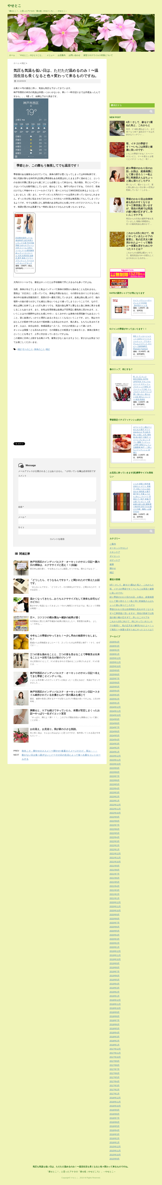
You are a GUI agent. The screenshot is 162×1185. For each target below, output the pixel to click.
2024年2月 (115, 748)
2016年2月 (115, 1138)
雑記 (20, 349)
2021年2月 (115, 894)
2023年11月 (115, 760)
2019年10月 (115, 959)
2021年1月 (115, 898)
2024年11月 (115, 711)
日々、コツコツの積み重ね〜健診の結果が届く (55, 617)
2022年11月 (115, 809)
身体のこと (39, 349)
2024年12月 (115, 707)
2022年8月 (115, 821)
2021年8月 (115, 870)
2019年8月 (115, 967)
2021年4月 (115, 886)
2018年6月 (115, 1024)
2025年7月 (115, 678)
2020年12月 (115, 902)
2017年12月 (115, 1049)
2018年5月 (115, 1028)
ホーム (12, 55)
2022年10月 (115, 813)
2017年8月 (115, 1065)
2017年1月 (115, 1093)
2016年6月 (115, 1122)
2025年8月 (115, 674)
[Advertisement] (36, 376)
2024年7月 (115, 727)
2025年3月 (115, 695)
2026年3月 (115, 646)
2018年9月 (115, 1012)
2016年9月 (115, 1110)
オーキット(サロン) (119, 548)
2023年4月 (115, 788)
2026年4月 (115, 642)
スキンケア (115, 552)
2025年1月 (115, 703)
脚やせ (113, 568)
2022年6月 (115, 829)
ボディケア (115, 560)
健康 (112, 564)
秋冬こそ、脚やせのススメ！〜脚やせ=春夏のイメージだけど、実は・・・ (59, 751)
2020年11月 (115, 906)
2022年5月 (115, 833)
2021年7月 (115, 874)
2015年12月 (115, 1146)
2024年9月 (115, 719)
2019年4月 (115, 984)
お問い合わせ (74, 55)
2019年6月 (115, 975)
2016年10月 (115, 1106)
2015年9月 (115, 1159)
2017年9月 (115, 1061)
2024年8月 (115, 723)
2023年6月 (115, 780)
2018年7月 (115, 1020)
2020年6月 (115, 927)
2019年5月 (115, 980)
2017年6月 (115, 1073)
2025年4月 (115, 691)
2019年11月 (115, 955)
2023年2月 (115, 796)
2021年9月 (115, 866)
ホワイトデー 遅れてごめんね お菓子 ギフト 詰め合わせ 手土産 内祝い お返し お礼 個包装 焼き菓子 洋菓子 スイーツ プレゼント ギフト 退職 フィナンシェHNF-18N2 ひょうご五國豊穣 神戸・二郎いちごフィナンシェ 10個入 (142, 440)
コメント (22, 475)
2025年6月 (115, 682)
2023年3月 (115, 792)
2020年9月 (115, 914)
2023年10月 (115, 764)
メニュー (51, 55)
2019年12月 (115, 951)
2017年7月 (115, 1069)
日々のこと (27, 349)
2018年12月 (115, 1000)
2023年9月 (115, 768)
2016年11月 (115, 1102)
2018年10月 (115, 1008)
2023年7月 (115, 776)
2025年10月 (115, 666)
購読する (116, 105)
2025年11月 (115, 662)
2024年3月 (115, 743)
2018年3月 (115, 1036)
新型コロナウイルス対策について (98, 55)
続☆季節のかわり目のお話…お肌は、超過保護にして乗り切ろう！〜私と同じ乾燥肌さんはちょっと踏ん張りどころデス (139, 174)
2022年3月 (115, 841)
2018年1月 (115, 1045)
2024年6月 (115, 731)
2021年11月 (115, 857)
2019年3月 (115, 988)
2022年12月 (115, 805)
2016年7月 (115, 1118)
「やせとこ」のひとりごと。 (31, 55)
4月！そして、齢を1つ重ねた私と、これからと (132, 585)
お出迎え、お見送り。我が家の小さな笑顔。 (54, 729)
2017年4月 (115, 1081)
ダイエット (115, 556)
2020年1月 (115, 947)
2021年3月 (115, 890)
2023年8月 (115, 772)
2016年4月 (115, 1130)
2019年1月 (115, 996)
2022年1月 (115, 849)
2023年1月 (115, 800)
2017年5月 (115, 1077)
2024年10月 (115, 715)
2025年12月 (115, 658)
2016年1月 (115, 1142)
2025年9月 (115, 670)
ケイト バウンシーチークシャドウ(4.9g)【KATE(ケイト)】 (142, 303)
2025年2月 (115, 699)
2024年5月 (115, 735)
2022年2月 (115, 845)
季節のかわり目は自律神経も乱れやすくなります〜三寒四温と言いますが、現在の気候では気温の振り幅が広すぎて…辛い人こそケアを (132, 613)
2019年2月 (115, 992)
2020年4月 (115, 935)
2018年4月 (115, 1032)
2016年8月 (115, 1114)
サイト (21, 527)
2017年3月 (115, 1085)
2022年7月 (115, 825)
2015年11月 (115, 1150)
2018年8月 (115, 1016)
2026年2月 (115, 650)
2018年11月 (115, 1004)
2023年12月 (115, 756)
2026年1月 (115, 654)
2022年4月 (115, 837)
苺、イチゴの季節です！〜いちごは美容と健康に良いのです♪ (139, 146)
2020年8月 (115, 918)
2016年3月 (115, 1134)
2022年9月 (115, 817)
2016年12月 (115, 1098)
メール (22, 517)
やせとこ (14, 6)
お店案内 (61, 55)
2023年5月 (115, 784)
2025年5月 (115, 686)
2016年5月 (115, 1126)
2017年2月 (115, 1089)
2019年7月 (115, 971)
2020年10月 (115, 910)
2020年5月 (115, 931)
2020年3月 (115, 939)
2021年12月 (115, 853)
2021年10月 (115, 861)
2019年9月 (115, 963)
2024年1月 (115, 752)
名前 (21, 507)
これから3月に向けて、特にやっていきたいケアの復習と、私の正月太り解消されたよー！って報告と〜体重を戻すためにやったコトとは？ (132, 625)
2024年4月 (115, 739)
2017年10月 (115, 1057)
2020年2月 (115, 943)
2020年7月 (115, 923)
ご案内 (113, 544)
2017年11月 (115, 1053)
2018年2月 (115, 1041)
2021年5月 (115, 882)
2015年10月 (115, 1154)
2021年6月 (115, 878)
